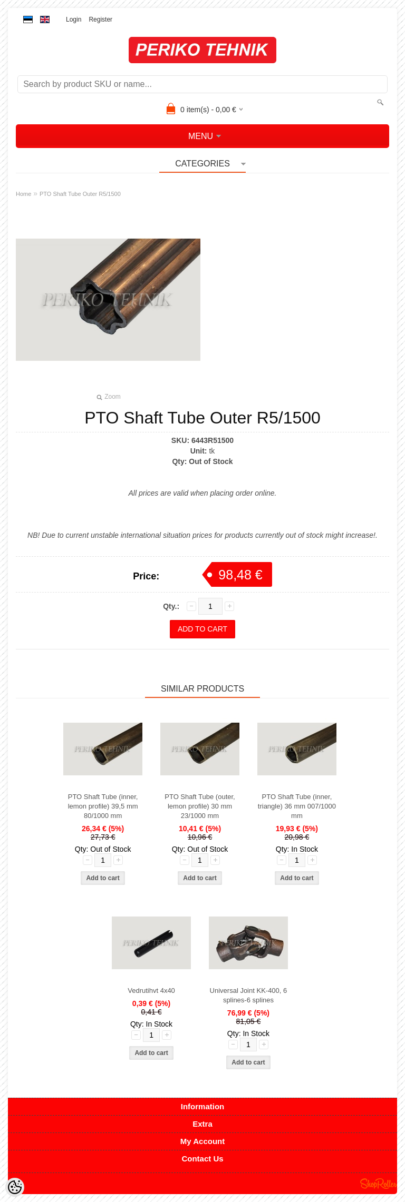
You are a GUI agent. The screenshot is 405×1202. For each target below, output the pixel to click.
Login (73, 19)
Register (100, 19)
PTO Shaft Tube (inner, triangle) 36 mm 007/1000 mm (297, 806)
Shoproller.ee (378, 1183)
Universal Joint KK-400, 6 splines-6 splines (248, 995)
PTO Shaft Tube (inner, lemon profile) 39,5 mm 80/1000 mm (103, 806)
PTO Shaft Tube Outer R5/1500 (80, 194)
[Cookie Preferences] (14, 1187)
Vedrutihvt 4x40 (151, 990)
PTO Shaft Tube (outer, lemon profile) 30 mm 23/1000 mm (200, 806)
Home (23, 194)
